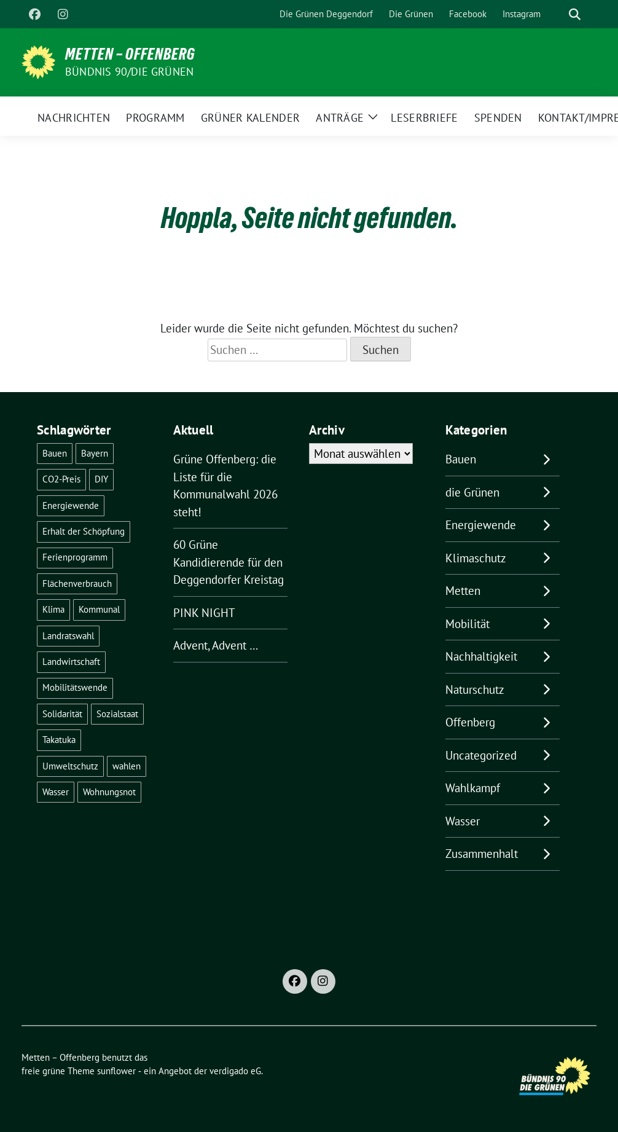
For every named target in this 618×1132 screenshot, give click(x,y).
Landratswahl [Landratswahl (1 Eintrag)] (68, 636)
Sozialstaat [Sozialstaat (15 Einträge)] (117, 714)
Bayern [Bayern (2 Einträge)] (94, 453)
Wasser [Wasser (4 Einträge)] (55, 792)
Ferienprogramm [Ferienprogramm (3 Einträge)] (75, 557)
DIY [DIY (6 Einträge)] (101, 479)
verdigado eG (235, 1071)
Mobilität (467, 623)
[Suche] (557, 14)
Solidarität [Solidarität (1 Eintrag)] (62, 714)
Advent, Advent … (215, 645)
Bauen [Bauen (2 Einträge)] (54, 453)
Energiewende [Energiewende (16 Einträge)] (70, 505)
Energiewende (480, 524)
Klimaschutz (475, 558)
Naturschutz (474, 689)
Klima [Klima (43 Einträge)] (53, 609)
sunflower (116, 1071)
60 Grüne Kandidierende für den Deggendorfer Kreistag (228, 562)
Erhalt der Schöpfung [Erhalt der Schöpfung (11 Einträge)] (83, 531)
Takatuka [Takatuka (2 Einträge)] (59, 739)
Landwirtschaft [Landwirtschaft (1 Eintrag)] (71, 661)
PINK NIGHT (204, 612)
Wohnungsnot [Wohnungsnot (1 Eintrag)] (109, 792)
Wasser (462, 821)
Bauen (460, 459)
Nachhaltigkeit (481, 656)
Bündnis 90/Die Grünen (129, 72)
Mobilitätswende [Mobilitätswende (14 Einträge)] (75, 687)
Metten (462, 590)
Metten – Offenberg (130, 54)
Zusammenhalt (481, 853)
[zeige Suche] (575, 14)
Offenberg (470, 722)
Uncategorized (481, 755)
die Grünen (472, 492)
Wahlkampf (472, 787)
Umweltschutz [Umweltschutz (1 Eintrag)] (70, 766)
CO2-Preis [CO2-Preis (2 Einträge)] (61, 479)
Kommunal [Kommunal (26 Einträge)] (99, 609)
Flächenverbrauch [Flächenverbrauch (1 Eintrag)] (77, 583)
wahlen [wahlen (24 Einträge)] (126, 766)
